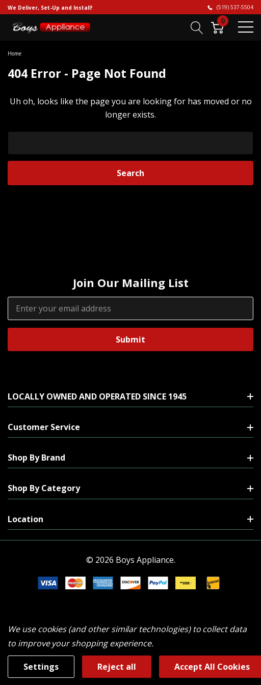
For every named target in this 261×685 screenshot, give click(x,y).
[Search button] (197, 27)
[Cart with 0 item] (217, 27)
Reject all (116, 666)
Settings (41, 666)
